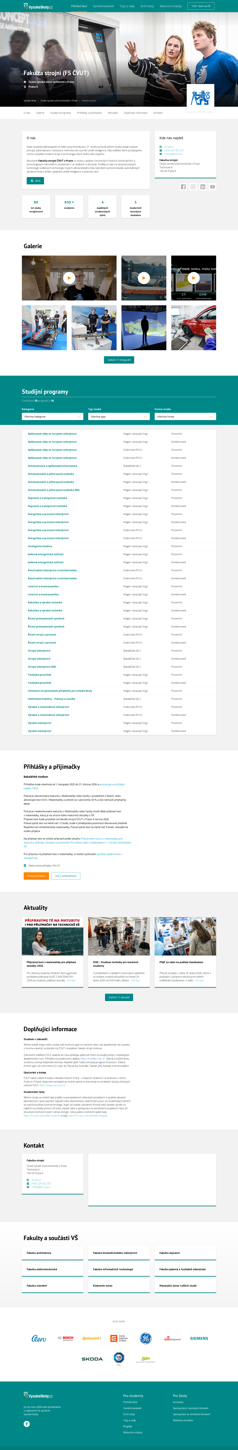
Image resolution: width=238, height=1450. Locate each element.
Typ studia (94, 409)
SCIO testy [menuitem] (147, 6)
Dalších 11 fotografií (119, 360)
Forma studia (163, 409)
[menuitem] (61, 113)
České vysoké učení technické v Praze (59, 100)
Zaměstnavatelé (132, 1408)
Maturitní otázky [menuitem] (171, 6)
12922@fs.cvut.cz (173, 154)
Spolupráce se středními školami (191, 1414)
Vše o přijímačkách (65, 876)
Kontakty (178, 1402)
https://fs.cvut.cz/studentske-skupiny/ (88, 1115)
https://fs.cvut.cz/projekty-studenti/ (42, 1115)
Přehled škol (130, 1402)
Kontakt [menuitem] (158, 112)
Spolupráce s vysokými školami (190, 1408)
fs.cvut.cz (169, 146)
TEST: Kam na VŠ (201, 6)
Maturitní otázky (132, 1432)
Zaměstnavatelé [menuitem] (103, 6)
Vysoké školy (30, 100)
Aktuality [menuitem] (113, 112)
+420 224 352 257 (174, 150)
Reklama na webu (183, 1420)
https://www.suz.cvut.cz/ (52, 1085)
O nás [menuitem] (27, 112)
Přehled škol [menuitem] (79, 6)
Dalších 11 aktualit (119, 997)
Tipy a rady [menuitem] (127, 6)
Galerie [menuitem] (40, 112)
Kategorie (28, 409)
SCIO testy (129, 1414)
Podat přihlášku (36, 876)
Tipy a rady (129, 1420)
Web (35, 180)
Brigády (127, 1426)
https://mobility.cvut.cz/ (93, 1058)
